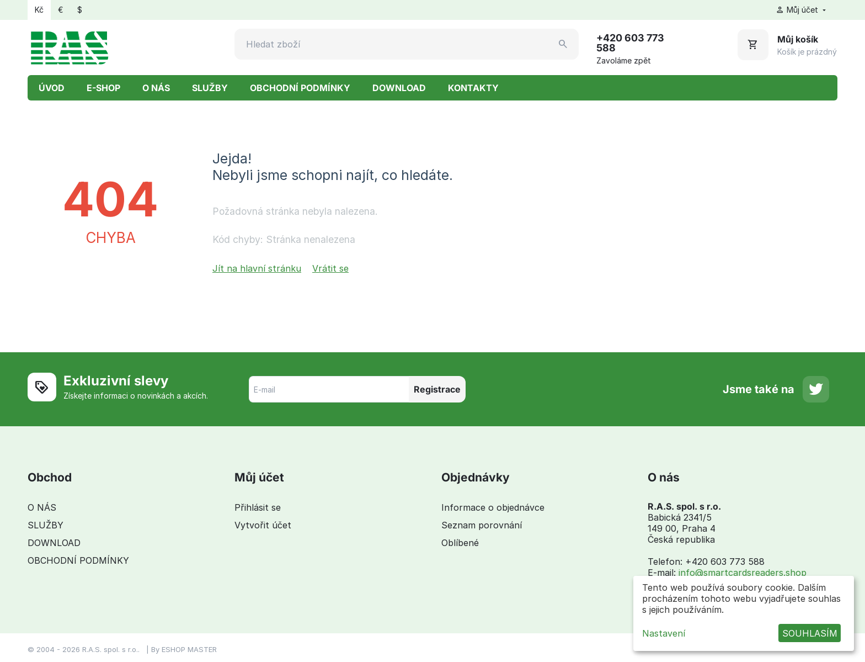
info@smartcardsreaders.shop (743, 572)
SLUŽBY (210, 87)
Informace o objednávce (492, 507)
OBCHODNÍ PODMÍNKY (300, 87)
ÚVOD (52, 87)
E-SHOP (103, 87)
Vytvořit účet (262, 525)
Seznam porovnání (481, 525)
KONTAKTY (473, 87)
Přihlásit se (257, 507)
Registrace (437, 389)
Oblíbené (460, 542)
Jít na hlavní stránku (256, 268)
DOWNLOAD (399, 87)
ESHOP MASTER (189, 649)
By (156, 649)
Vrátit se (330, 268)
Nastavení (663, 633)
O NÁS (156, 87)
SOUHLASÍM (809, 633)
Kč (39, 9)
